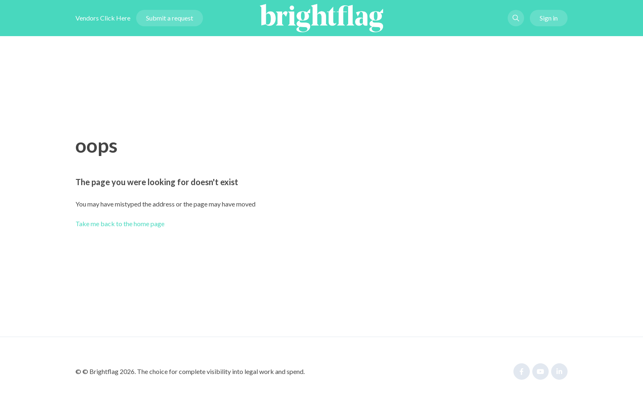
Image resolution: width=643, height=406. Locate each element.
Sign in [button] (549, 18)
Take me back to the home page (119, 223)
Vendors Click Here (102, 18)
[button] (516, 18)
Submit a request (169, 18)
